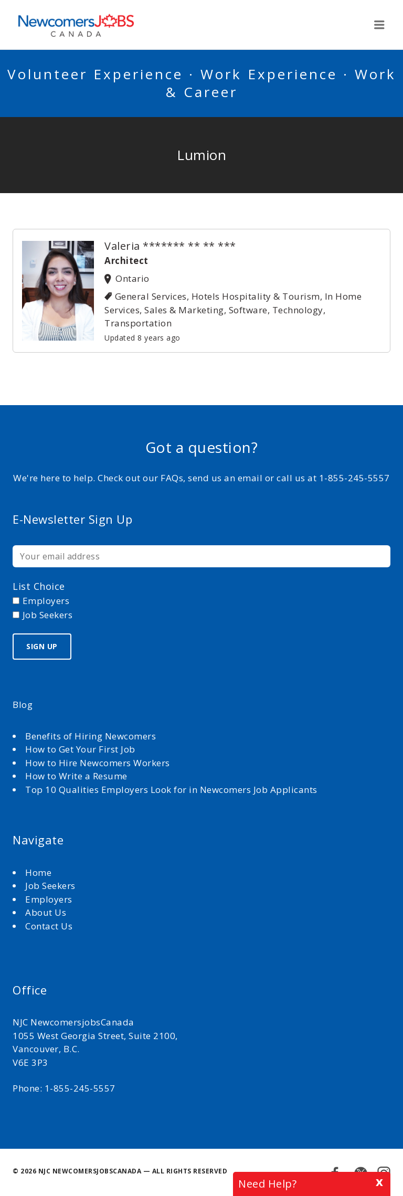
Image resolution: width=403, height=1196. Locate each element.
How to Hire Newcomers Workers (97, 763)
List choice (39, 586)
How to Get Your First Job (80, 749)
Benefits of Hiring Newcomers (90, 736)
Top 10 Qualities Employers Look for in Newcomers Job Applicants (171, 790)
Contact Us (48, 926)
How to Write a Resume (76, 776)
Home (39, 872)
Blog (23, 704)
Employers (48, 899)
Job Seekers (50, 886)
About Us (47, 912)
